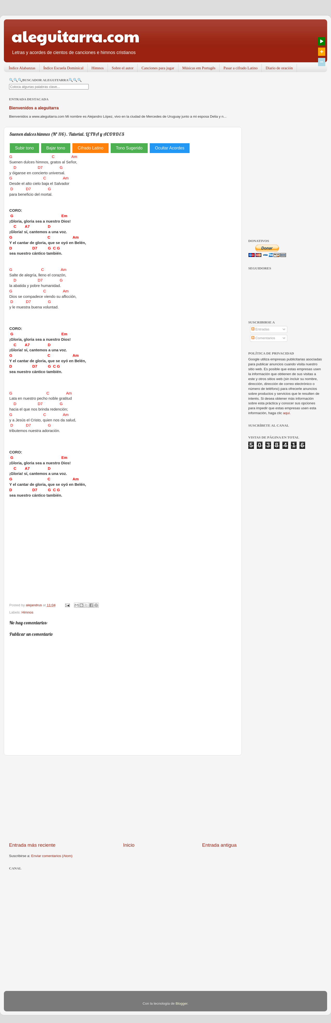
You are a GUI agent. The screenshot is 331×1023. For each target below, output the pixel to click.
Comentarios (263, 338)
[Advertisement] (123, 798)
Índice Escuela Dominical (63, 68)
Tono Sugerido (129, 148)
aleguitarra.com (76, 36)
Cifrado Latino (90, 148)
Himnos (98, 68)
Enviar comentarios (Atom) (52, 856)
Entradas (260, 329)
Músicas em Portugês (198, 68)
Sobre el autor (122, 68)
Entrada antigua (219, 845)
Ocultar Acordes (169, 148)
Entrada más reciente (32, 845)
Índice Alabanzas (22, 68)
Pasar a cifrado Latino (240, 68)
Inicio (128, 845)
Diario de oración (279, 68)
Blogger (181, 1003)
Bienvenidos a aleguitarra (34, 108)
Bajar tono (55, 148)
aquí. (287, 413)
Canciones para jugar (157, 68)
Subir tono (24, 148)
